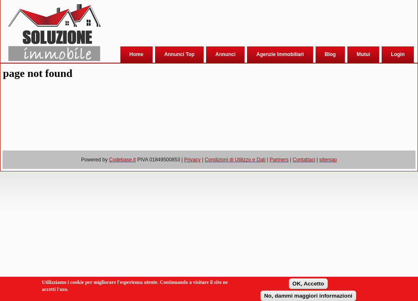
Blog (330, 54)
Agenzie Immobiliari (279, 54)
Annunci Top (179, 54)
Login (398, 54)
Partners (279, 160)
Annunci (225, 54)
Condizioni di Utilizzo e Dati (235, 160)
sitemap (328, 160)
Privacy (192, 160)
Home (136, 54)
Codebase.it (122, 160)
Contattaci (304, 160)
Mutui (363, 54)
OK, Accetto (308, 284)
